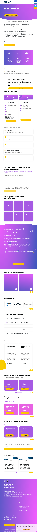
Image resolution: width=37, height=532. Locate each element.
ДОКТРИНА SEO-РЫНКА (22, 507)
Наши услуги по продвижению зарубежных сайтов (14, 398)
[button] (17, 291)
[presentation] (10, 184)
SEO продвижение (7, 499)
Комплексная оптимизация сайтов (16, 421)
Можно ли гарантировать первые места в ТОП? (16, 329)
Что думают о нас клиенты (13, 341)
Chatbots (5, 502)
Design (5, 503)
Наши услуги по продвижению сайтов (17, 375)
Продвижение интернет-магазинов (25, 382)
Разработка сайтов (7, 501)
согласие (10, 187)
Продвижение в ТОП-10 (9, 382)
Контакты (20, 502)
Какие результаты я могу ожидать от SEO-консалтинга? (17, 322)
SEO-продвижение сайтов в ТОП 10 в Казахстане (25, 407)
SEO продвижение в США (10, 407)
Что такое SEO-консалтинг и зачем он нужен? (15, 318)
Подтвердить (26, 529)
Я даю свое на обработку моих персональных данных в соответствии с (17, 188)
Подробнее (10, 388)
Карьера (20, 501)
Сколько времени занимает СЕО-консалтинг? (15, 326)
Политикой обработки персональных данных (19, 188)
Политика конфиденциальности (24, 506)
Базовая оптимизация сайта (10, 429)
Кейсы (20, 499)
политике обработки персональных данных (29, 527)
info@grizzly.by (7, 522)
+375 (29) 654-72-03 (8, 519)
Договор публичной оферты (23, 510)
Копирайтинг (24, 428)
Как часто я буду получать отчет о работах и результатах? (17, 333)
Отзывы (20, 503)
